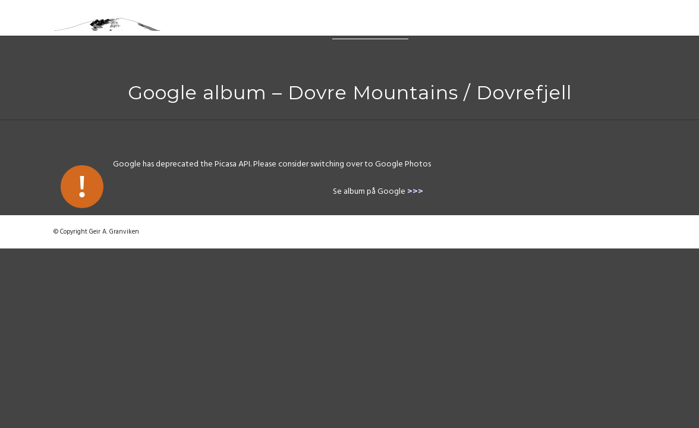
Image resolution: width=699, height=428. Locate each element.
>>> (415, 192)
